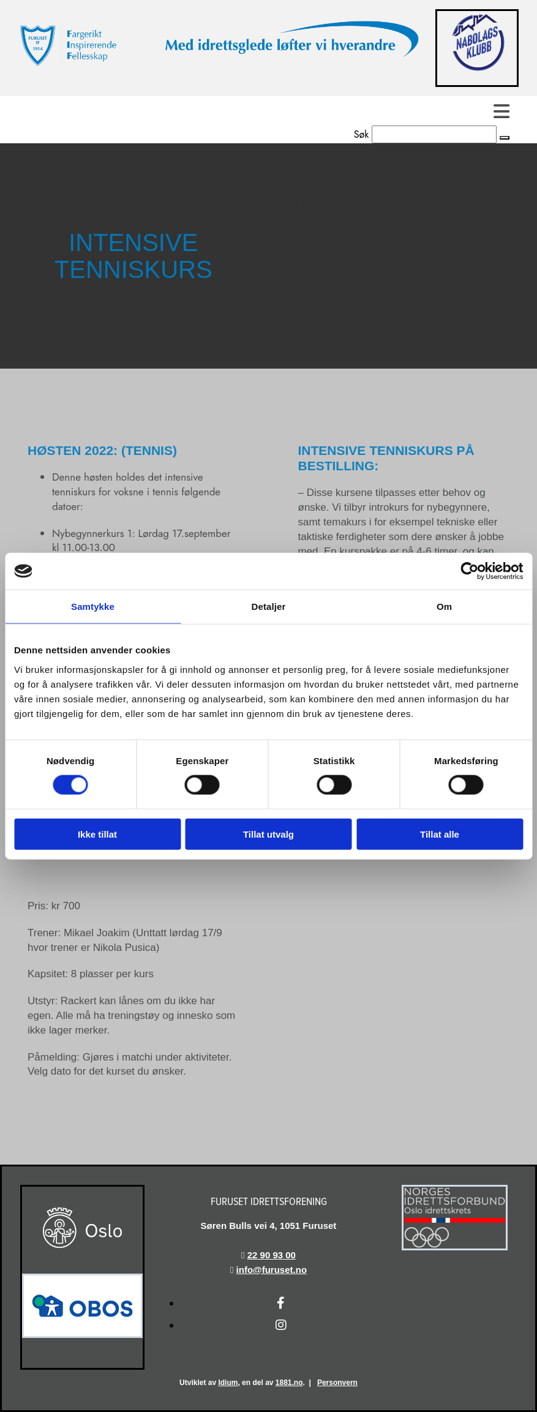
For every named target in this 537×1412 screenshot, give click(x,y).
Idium (228, 1382)
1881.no (289, 1382)
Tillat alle (439, 833)
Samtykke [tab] (93, 606)
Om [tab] (444, 606)
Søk (361, 134)
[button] (504, 138)
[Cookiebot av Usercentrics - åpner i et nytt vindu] (469, 571)
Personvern (337, 1382)
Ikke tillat (97, 833)
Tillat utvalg (268, 833)
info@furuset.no (271, 1269)
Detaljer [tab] (269, 606)
